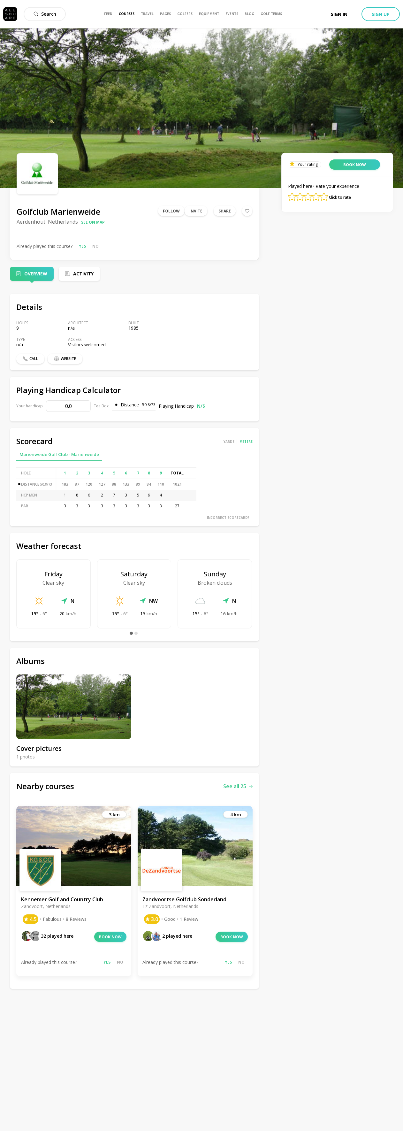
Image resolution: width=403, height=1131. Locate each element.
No (95, 246)
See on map (93, 222)
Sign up (381, 14)
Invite (195, 211)
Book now (110, 937)
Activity (83, 274)
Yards (229, 441)
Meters (246, 441)
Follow (171, 211)
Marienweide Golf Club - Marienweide (59, 454)
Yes (82, 246)
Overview (35, 274)
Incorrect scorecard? (228, 517)
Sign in (339, 14)
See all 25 (238, 786)
